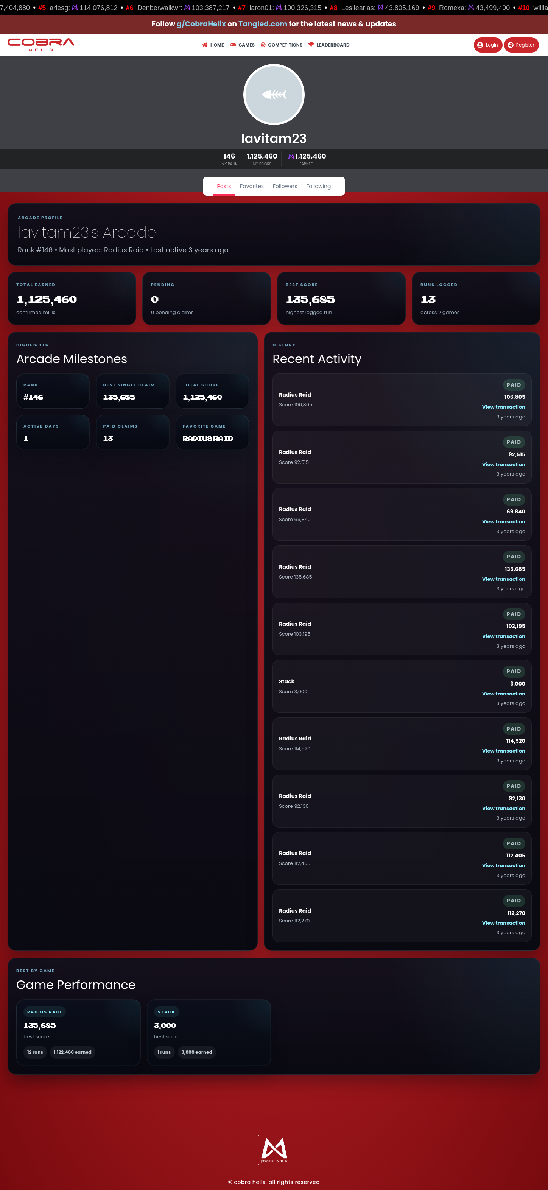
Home (213, 45)
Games (242, 45)
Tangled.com (262, 24)
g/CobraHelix (201, 24)
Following (318, 186)
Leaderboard (328, 45)
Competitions (281, 45)
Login (487, 45)
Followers (285, 186)
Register (521, 45)
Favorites (252, 186)
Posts (224, 186)
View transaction (503, 407)
